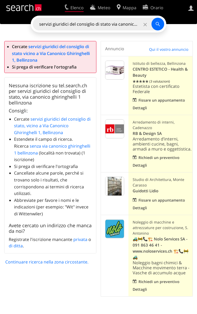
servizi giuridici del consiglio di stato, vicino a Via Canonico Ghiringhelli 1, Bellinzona (52, 125)
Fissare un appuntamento (161, 100)
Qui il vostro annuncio (168, 49)
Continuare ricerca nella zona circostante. (46, 262)
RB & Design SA (147, 133)
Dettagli (140, 107)
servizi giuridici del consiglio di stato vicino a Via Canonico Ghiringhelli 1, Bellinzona (51, 53)
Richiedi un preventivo (159, 157)
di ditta (16, 246)
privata (80, 239)
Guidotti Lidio (145, 191)
